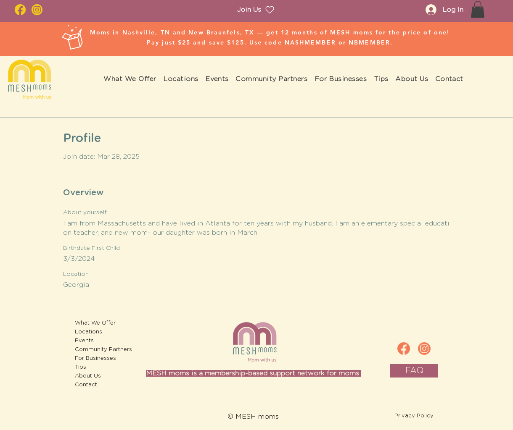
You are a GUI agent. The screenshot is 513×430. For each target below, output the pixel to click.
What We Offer (95, 323)
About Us (88, 376)
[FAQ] (414, 371)
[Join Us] (256, 10)
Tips (80, 367)
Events (84, 340)
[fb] (403, 348)
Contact (86, 385)
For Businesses (95, 358)
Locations (88, 332)
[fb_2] (20, 10)
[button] (478, 9)
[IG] (424, 348)
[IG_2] (37, 10)
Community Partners (97, 349)
